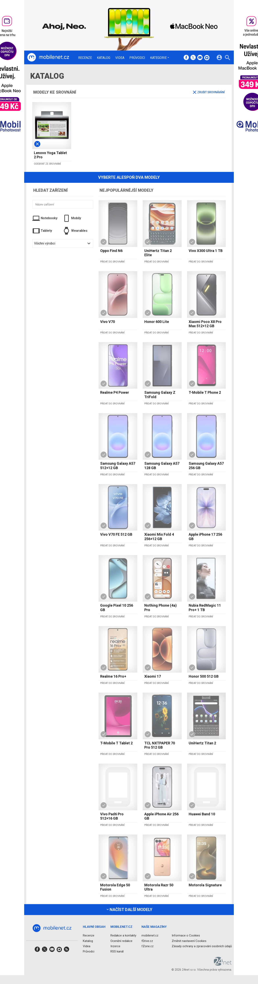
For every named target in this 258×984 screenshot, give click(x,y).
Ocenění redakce (121, 941)
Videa (119, 57)
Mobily (72, 218)
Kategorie (158, 57)
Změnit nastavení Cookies (189, 941)
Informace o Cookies (186, 935)
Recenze (85, 57)
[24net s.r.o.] (223, 964)
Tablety (42, 230)
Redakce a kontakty (123, 935)
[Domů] (48, 57)
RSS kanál (117, 951)
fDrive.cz (147, 941)
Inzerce (115, 946)
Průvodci (137, 57)
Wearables (75, 230)
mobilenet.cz (149, 935)
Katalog (103, 57)
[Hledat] (227, 58)
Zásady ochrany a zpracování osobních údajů (202, 946)
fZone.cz (147, 946)
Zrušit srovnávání (209, 92)
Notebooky (44, 218)
